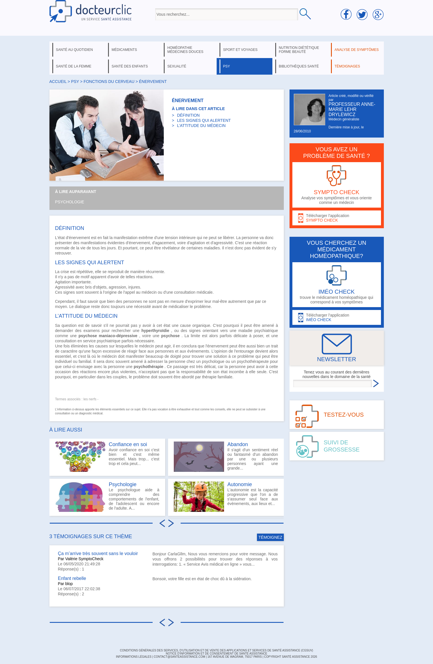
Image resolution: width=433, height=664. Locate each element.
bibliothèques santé (299, 66)
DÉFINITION (188, 115)
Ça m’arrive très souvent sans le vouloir (98, 553)
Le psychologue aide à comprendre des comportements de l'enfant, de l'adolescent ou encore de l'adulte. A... (107, 497)
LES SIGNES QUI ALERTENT (204, 120)
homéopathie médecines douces (185, 50)
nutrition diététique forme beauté (299, 50)
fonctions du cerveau (108, 81)
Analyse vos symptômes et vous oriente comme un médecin (336, 185)
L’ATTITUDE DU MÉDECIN (201, 125)
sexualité (176, 66)
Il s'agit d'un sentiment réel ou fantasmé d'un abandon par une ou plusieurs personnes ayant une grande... (226, 457)
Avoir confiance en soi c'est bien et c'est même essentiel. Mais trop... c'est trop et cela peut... (107, 457)
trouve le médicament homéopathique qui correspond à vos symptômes (336, 284)
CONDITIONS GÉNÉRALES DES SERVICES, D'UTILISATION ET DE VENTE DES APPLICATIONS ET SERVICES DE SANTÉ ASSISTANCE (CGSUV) (216, 650)
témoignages (347, 66)
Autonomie (240, 484)
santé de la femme (73, 66)
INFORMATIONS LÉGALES (133, 656)
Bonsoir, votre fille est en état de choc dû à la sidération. (202, 578)
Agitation (63, 282)
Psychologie (69, 202)
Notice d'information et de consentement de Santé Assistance (216, 653)
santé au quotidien (74, 50)
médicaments (124, 50)
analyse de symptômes (357, 50)
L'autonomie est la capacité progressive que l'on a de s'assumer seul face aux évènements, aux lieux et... (226, 497)
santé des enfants (130, 66)
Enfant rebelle (72, 578)
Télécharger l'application (336, 218)
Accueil (58, 81)
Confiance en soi (128, 444)
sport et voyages (240, 50)
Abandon (238, 444)
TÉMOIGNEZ (270, 537)
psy (226, 66)
